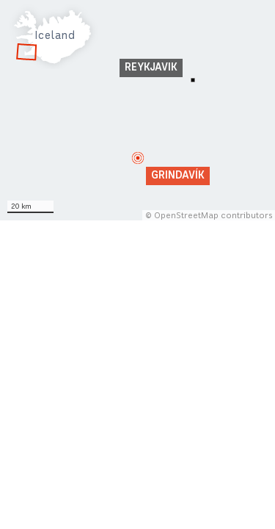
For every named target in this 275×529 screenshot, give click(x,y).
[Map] (137, 110)
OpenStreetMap (186, 215)
